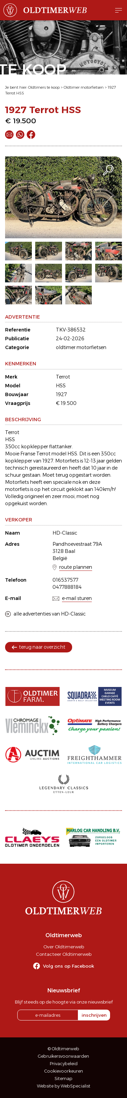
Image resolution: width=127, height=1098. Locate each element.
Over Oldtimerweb (63, 946)
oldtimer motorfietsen (81, 347)
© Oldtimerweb (63, 1048)
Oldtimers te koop (44, 87)
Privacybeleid (64, 1063)
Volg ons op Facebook (68, 966)
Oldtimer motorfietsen (84, 87)
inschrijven (94, 1015)
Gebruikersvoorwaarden (63, 1056)
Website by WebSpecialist (63, 1086)
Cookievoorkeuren (63, 1071)
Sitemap (63, 1078)
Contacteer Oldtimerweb (63, 954)
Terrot (63, 377)
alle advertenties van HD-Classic (50, 614)
